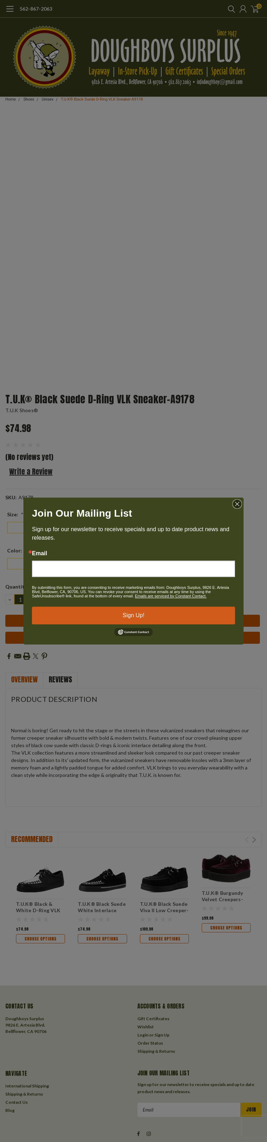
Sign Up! (133, 615)
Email (39, 553)
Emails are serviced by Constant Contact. (171, 596)
